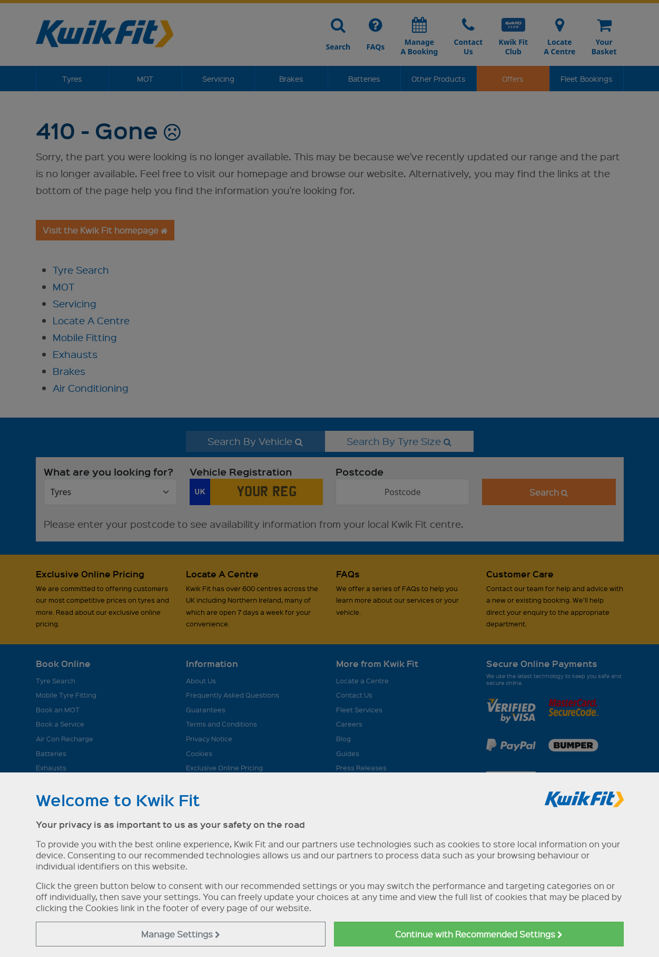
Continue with (479, 934)
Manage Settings (180, 934)
